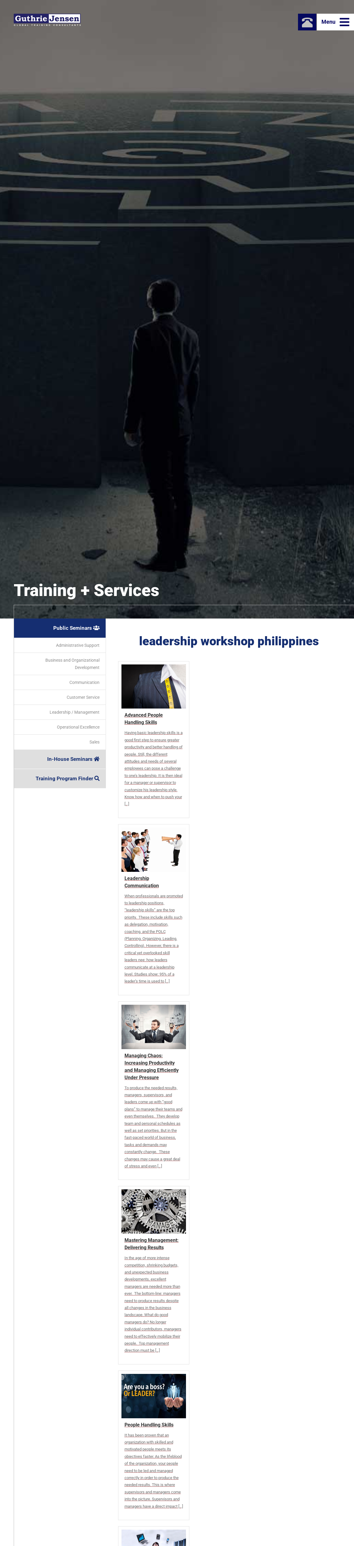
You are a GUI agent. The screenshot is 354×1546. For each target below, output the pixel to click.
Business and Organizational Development (72, 664)
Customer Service (83, 697)
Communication (84, 682)
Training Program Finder (68, 778)
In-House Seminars (73, 759)
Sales (94, 742)
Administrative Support (78, 645)
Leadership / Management (75, 712)
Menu (335, 22)
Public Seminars (76, 628)
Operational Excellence (78, 727)
